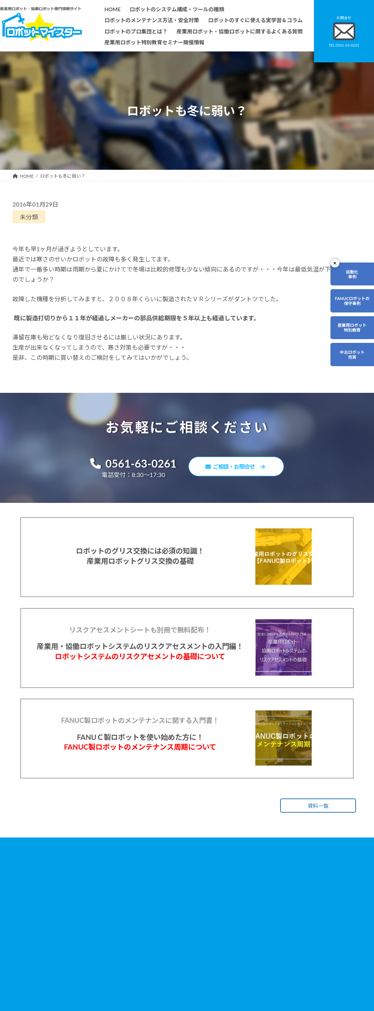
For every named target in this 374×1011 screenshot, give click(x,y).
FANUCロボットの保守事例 (352, 301)
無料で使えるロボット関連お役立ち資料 (282, 900)
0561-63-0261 (127, 464)
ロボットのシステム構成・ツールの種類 (172, 896)
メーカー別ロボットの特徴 (159, 960)
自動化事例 (352, 274)
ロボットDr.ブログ (271, 973)
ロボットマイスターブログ (279, 963)
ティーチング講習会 (152, 950)
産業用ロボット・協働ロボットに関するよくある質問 (282, 917)
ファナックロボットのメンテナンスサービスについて (175, 975)
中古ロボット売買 (352, 354)
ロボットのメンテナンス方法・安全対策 (172, 907)
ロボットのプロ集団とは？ (159, 928)
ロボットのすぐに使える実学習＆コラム (172, 918)
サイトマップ (265, 952)
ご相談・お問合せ (239, 467)
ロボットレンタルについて (159, 939)
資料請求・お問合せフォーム (281, 931)
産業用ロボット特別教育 (352, 327)
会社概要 (141, 988)
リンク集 (261, 941)
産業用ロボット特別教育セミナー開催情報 (174, 999)
